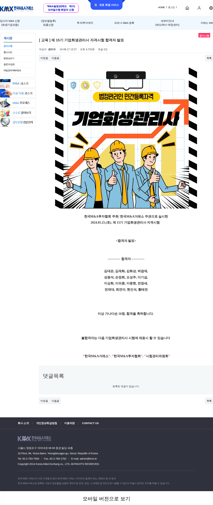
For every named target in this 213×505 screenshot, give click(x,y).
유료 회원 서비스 (106, 5)
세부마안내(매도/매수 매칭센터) (167, 22)
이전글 (44, 58)
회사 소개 (23, 423)
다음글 (55, 58)
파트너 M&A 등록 (124, 22)
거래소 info (206, 22)
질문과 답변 (9, 64)
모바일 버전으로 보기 (106, 498)
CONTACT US (90, 423)
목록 (209, 58)
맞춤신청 (48, 22)
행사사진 (8, 52)
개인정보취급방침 (46, 423)
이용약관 (69, 423)
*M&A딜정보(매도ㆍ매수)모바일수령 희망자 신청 (61, 8)
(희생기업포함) (10, 22)
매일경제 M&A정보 (12, 70)
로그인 (171, 7)
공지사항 (8, 46)
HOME (161, 7)
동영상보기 (9, 58)
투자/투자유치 (85, 22)
